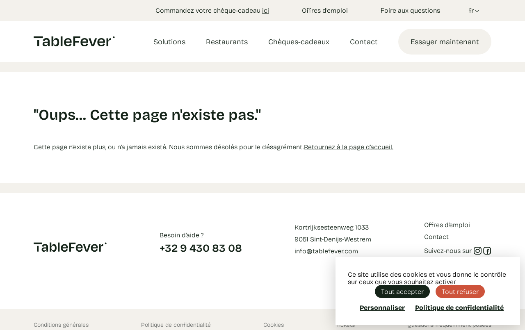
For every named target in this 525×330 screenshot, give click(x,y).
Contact (364, 41)
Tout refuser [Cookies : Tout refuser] (460, 291)
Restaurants (227, 41)
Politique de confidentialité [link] (459, 307)
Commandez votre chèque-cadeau (212, 10)
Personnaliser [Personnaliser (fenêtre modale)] (382, 307)
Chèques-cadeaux (298, 41)
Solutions (169, 41)
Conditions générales (61, 324)
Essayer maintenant (445, 41)
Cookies (273, 324)
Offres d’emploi (325, 10)
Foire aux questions (410, 10)
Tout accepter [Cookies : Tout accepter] (402, 291)
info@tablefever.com (326, 250)
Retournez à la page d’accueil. (348, 146)
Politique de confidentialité (176, 324)
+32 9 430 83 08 (201, 247)
